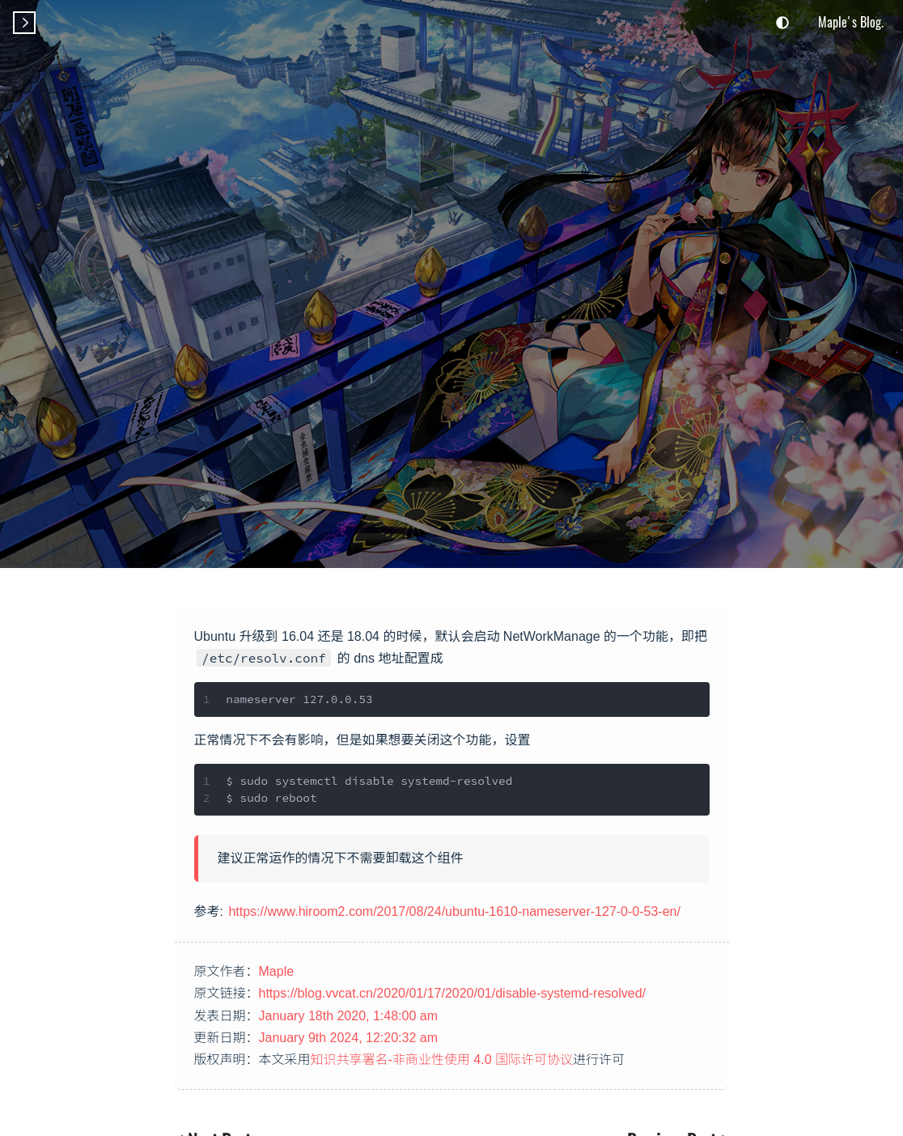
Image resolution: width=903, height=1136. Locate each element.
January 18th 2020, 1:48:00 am (349, 1016)
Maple (277, 971)
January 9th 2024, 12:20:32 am (349, 1038)
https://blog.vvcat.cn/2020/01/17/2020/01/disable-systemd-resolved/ (453, 993)
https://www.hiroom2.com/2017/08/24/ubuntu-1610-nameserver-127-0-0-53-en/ (454, 911)
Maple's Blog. (851, 22)
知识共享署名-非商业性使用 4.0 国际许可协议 (442, 1059)
